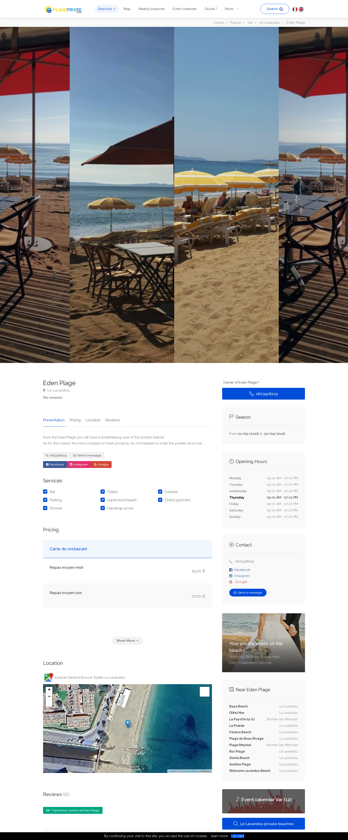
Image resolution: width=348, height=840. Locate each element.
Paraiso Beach (240, 732)
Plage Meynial (240, 745)
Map (127, 9)
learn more (219, 836)
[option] (226, 195)
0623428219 (56, 454)
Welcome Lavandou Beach (249, 771)
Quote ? (211, 9)
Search (275, 9)
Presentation (54, 419)
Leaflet (172, 770)
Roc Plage (237, 751)
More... (230, 9)
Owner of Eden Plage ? (241, 382)
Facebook (55, 464)
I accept (237, 836)
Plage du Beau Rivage (246, 738)
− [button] (49, 696)
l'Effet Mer (236, 713)
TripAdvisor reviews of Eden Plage (72, 809)
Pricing (74, 419)
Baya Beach (238, 706)
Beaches (105, 9)
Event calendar (185, 9)
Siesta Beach (239, 758)
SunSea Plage (240, 764)
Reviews (110, 419)
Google (101, 464)
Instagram (79, 464)
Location (91, 419)
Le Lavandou (56, 390)
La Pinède (236, 725)
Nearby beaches (151, 9)
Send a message (87, 454)
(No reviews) (52, 398)
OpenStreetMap (189, 770)
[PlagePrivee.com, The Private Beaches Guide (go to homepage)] (63, 8)
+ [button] (49, 689)
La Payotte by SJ (242, 719)
